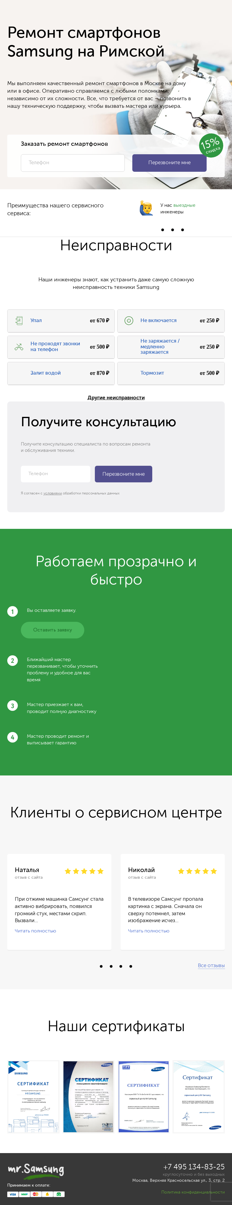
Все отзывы (211, 965)
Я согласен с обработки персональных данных (70, 493)
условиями (53, 493)
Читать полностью (35, 931)
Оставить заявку (52, 630)
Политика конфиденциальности (193, 1192)
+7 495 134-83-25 (194, 1167)
